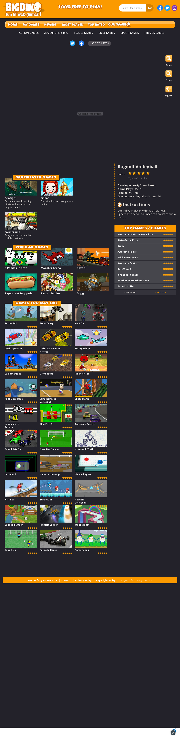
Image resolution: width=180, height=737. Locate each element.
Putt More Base (14, 398)
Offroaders (46, 373)
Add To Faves (100, 43)
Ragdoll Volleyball (81, 501)
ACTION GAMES (29, 33)
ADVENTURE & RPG (56, 33)
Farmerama (12, 232)
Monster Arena (51, 268)
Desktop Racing (14, 348)
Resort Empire (50, 293)
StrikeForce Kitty (128, 240)
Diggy (81, 293)
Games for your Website (42, 580)
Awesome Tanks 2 (128, 263)
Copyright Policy (106, 580)
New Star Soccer (49, 449)
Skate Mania (82, 398)
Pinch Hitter (82, 373)
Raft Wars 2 (124, 269)
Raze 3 (81, 268)
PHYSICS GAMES (154, 33)
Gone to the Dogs (50, 474)
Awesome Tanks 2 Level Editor (135, 234)
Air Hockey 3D (83, 474)
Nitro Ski (10, 499)
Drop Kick (10, 550)
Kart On (79, 323)
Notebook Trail (84, 449)
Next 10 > (160, 292)
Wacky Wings (82, 348)
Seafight (11, 198)
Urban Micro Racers (12, 426)
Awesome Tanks (127, 251)
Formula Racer (48, 550)
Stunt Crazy (47, 323)
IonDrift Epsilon (49, 524)
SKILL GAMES (107, 33)
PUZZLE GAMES (83, 33)
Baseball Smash (14, 524)
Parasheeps (82, 550)
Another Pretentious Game (134, 280)
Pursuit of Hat (126, 286)
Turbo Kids (46, 499)
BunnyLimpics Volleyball (48, 400)
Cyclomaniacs (13, 373)
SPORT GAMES (130, 33)
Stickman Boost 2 (128, 257)
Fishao (45, 198)
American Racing (85, 424)
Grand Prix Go (13, 449)
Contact (66, 580)
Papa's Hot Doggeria (19, 293)
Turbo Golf (11, 323)
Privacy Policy (83, 580)
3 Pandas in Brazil (16, 268)
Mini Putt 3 (46, 424)
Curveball (10, 474)
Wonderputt (82, 524)
